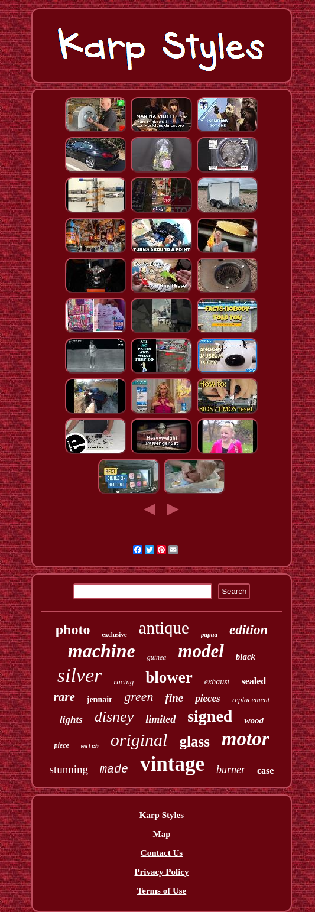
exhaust (217, 681)
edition (248, 629)
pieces (207, 698)
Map (161, 834)
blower (168, 677)
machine (101, 650)
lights (71, 719)
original (139, 739)
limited (160, 719)
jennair (100, 699)
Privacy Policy (161, 872)
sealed (253, 681)
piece (61, 745)
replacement (251, 699)
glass (194, 741)
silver (79, 675)
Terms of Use (162, 890)
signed (209, 716)
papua (209, 634)
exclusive (114, 634)
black (245, 656)
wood (254, 720)
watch (90, 747)
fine (174, 698)
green (138, 696)
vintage (172, 763)
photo (73, 629)
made (114, 769)
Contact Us (162, 853)
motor (245, 738)
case (265, 770)
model (201, 651)
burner (230, 769)
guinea (157, 657)
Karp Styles (161, 815)
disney (114, 716)
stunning (69, 769)
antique (164, 627)
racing (123, 681)
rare (64, 697)
